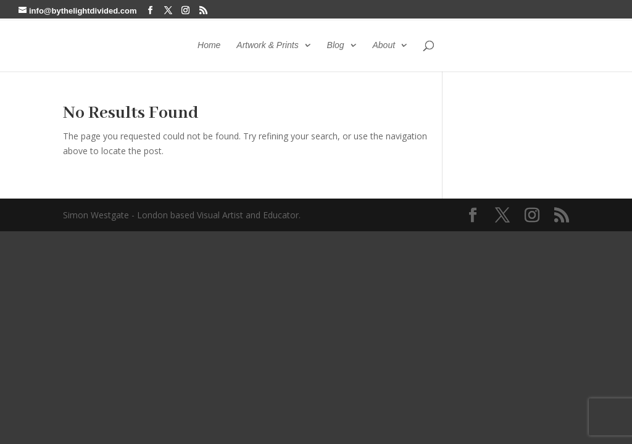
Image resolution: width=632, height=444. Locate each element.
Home (209, 45)
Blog (335, 45)
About (383, 45)
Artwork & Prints (267, 45)
